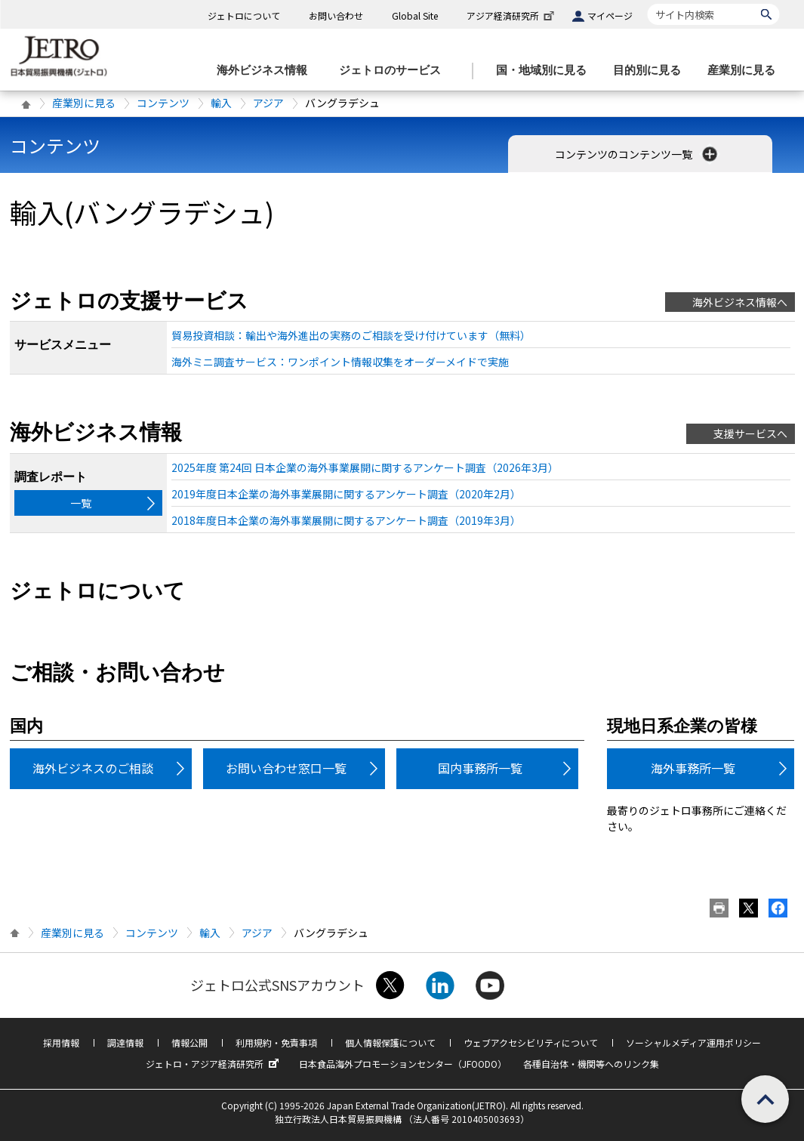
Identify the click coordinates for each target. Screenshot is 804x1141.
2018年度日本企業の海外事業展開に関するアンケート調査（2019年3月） (346, 520)
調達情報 (125, 1042)
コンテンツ (163, 102)
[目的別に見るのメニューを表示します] (651, 70)
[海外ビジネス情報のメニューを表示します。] (266, 70)
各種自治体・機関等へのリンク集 (591, 1063)
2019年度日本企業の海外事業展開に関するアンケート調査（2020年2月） (346, 493)
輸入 (221, 102)
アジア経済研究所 (512, 15)
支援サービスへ (750, 433)
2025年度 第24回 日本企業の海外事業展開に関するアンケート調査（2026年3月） (365, 467)
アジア (268, 102)
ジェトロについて (244, 15)
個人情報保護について (390, 1042)
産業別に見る (84, 102)
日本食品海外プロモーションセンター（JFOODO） (403, 1063)
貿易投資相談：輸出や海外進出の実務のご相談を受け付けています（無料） (351, 335)
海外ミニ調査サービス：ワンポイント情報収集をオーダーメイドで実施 (340, 361)
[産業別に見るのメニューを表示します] (745, 70)
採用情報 (61, 1042)
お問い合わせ (336, 15)
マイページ (610, 15)
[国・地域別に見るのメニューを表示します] (546, 70)
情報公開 (189, 1042)
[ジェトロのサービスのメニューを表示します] (394, 70)
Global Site (415, 15)
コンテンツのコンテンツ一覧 (637, 154)
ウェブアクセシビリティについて (531, 1042)
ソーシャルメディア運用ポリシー (693, 1042)
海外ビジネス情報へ (739, 302)
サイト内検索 (647, 3)
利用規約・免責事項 (276, 1042)
